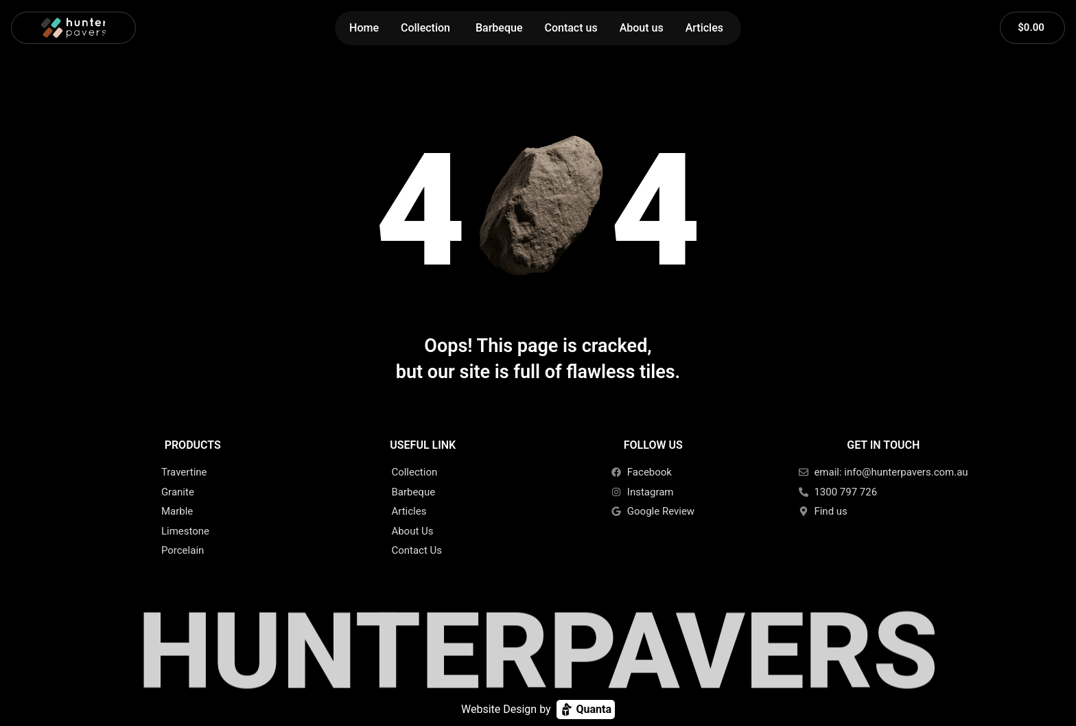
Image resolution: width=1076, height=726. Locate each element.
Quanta (585, 709)
